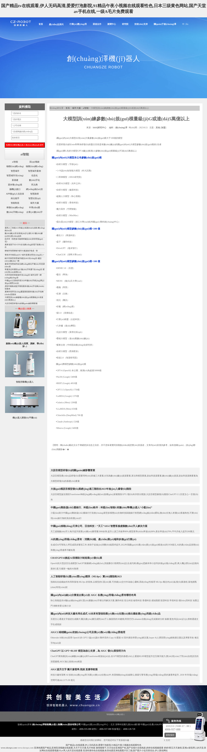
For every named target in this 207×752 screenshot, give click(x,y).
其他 (158, 127)
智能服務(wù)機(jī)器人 (115, 714)
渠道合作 (97, 24)
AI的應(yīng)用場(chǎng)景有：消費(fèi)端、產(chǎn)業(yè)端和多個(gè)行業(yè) (93, 539)
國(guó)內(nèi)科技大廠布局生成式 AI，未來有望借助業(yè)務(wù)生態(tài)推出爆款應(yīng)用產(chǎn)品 (105, 613)
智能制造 (15, 203)
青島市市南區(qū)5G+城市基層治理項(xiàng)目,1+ (24, 255)
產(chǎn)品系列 (56, 24)
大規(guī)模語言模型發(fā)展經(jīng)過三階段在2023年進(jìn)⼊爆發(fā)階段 (91, 489)
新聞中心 (111, 24)
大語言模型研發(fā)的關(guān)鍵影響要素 (73, 470)
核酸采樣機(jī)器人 (24, 719)
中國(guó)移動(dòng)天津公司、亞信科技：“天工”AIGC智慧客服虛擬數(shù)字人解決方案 (99, 526)
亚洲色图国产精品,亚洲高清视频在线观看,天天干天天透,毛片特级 (64, 748)
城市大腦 (76, 108)
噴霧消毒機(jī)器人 (70, 719)
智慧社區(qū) (34, 198)
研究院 (125, 24)
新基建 (15, 180)
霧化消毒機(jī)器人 (145, 714)
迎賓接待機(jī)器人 (154, 719)
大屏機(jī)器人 (131, 714)
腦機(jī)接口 (15, 189)
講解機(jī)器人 (44, 714)
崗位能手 (15, 198)
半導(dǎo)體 (34, 207)
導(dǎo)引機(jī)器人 (100, 719)
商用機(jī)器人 (90, 714)
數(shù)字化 (34, 180)
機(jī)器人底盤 (6, 714)
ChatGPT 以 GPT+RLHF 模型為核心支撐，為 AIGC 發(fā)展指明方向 (88, 650)
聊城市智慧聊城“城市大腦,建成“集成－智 (21, 251)
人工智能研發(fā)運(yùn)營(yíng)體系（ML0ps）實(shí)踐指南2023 (86, 576)
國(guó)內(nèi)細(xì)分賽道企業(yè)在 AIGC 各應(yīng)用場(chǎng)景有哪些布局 (93, 595)
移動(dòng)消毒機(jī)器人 (119, 719)
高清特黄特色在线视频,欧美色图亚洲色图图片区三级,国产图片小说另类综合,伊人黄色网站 (125, 750)
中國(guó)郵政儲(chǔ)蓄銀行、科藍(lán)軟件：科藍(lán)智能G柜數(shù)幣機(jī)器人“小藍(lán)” (101, 507)
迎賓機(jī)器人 (57, 714)
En (187, 24)
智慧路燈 (34, 194)
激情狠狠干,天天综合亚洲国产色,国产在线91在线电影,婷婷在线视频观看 (130, 748)
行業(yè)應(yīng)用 (78, 24)
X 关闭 (166, 740)
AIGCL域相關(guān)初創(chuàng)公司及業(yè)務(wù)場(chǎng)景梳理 (88, 632)
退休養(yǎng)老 (15, 185)
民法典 (34, 185)
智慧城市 (15, 171)
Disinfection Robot (19, 714)
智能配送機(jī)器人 (54, 719)
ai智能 (86, 108)
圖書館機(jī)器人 (85, 719)
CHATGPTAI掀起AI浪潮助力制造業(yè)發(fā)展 (76, 558)
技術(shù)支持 (141, 24)
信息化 (34, 175)
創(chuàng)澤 (121, 127)
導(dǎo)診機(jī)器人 (138, 719)
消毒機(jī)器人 (32, 714)
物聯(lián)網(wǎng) (15, 166)
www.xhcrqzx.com (9, 748)
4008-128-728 (129, 729)
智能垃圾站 (101, 714)
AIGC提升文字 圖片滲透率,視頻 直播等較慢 (74, 669)
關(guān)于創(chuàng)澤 (165, 24)
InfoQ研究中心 (99, 127)
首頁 (41, 24)
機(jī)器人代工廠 (39, 719)
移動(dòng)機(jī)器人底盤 (73, 714)
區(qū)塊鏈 (34, 162)
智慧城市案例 (34, 171)
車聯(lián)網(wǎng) (15, 207)
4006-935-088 (85, 729)
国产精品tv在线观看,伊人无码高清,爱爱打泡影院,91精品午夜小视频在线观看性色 (103, 745)
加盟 (163, 127)
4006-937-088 (105, 729)
